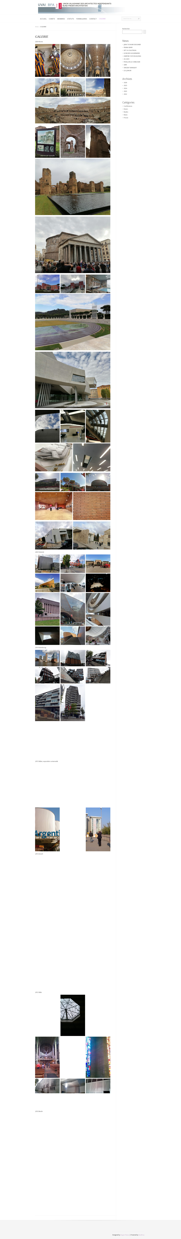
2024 (125, 88)
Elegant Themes (124, 1235)
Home (37, 27)
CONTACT (93, 19)
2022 (125, 94)
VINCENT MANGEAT (130, 68)
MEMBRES (61, 19)
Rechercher (126, 29)
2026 (125, 82)
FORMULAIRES (81, 19)
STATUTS (70, 19)
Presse (126, 118)
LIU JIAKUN (127, 70)
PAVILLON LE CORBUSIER (132, 62)
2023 (125, 91)
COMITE (52, 19)
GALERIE (102, 19)
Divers (126, 109)
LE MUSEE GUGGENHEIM (132, 53)
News (125, 115)
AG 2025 (126, 59)
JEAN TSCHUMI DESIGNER (132, 44)
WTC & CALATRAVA (130, 50)
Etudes (126, 112)
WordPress (141, 1235)
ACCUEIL (43, 19)
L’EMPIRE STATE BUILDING (132, 56)
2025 (125, 85)
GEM (125, 65)
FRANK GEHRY (128, 47)
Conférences (128, 106)
